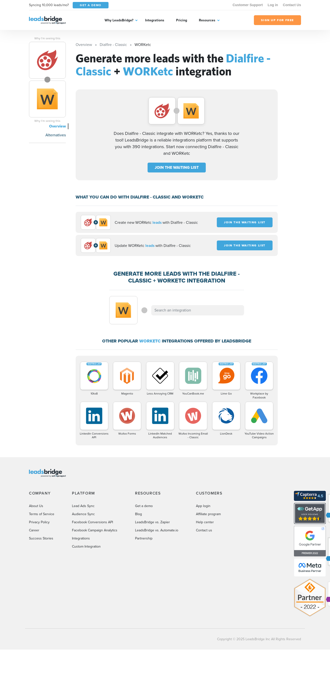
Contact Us (292, 5)
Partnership (143, 538)
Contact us (204, 530)
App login (203, 506)
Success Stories (41, 538)
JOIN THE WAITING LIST (177, 167)
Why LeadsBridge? (119, 20)
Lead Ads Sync (83, 506)
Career (34, 530)
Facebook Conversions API (92, 522)
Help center (205, 522)
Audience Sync (83, 514)
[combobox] (197, 310)
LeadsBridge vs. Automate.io (156, 530)
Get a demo (144, 506)
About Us (36, 506)
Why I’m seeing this (47, 38)
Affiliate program (208, 514)
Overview (57, 126)
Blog (138, 514)
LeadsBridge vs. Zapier (152, 522)
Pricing (181, 20)
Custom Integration (86, 546)
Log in (273, 5)
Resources (207, 20)
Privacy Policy (39, 522)
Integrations (154, 20)
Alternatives (55, 135)
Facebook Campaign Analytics (94, 530)
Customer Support (248, 5)
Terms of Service (41, 514)
